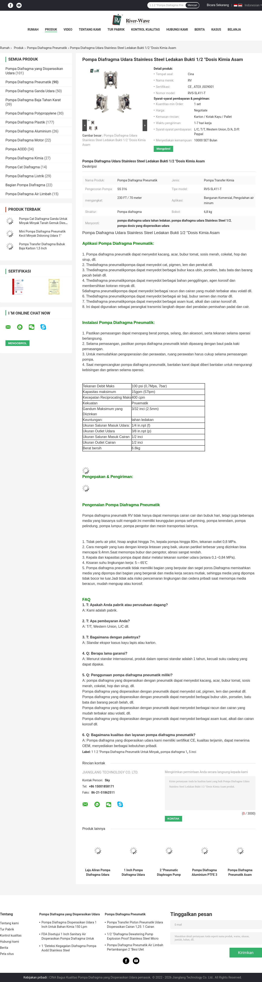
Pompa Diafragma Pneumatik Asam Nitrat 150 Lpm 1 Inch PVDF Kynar (240, 872)
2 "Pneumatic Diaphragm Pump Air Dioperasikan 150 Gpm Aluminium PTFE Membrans (169, 872)
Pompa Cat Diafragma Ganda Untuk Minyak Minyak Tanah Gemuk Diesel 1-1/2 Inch (43, 223)
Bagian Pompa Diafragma (25, 185)
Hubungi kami (177, 29)
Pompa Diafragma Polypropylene (30, 113)
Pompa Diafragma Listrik (24, 176)
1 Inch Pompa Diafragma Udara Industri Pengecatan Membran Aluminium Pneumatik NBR (133, 872)
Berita (200, 29)
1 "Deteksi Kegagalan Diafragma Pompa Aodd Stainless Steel (68, 948)
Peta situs (7, 954)
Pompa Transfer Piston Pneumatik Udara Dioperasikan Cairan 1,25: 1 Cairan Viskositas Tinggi (135, 925)
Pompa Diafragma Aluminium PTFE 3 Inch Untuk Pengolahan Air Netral (204, 872)
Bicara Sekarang (218, 5)
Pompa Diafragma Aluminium (28, 131)
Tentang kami (90, 29)
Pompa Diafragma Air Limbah (28, 194)
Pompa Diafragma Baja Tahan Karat (33, 100)
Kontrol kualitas (145, 29)
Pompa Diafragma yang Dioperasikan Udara (69, 914)
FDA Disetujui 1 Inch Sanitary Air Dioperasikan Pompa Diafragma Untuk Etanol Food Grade (67, 937)
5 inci (192, 752)
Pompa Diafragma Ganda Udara (30, 91)
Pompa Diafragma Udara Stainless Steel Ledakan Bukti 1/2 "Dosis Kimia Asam (114, 140)
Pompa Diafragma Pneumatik (47, 48)
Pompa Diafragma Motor (24, 140)
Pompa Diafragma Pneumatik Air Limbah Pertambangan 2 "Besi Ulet (135, 947)
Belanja (234, 29)
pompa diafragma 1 (174, 752)
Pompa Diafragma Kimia (24, 158)
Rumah (33, 29)
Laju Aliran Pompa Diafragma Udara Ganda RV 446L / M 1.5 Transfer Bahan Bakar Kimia (98, 872)
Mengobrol (163, 148)
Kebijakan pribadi (35, 977)
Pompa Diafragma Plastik (25, 122)
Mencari (192, 5)
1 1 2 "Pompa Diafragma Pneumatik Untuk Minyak (125, 752)
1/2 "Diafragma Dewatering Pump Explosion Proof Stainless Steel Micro (133, 936)
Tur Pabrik (116, 29)
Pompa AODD (16, 149)
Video (68, 29)
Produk (51, 29)
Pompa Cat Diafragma (22, 167)
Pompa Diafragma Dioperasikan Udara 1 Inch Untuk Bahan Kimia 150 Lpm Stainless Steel (69, 925)
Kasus (216, 29)
